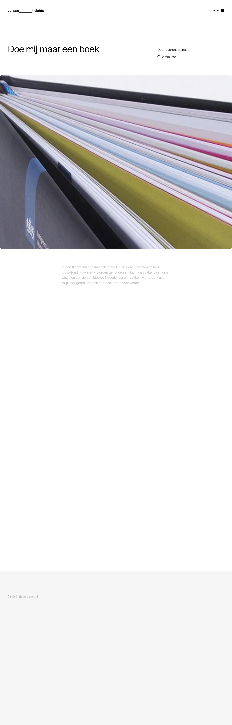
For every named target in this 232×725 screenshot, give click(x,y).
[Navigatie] (217, 10)
